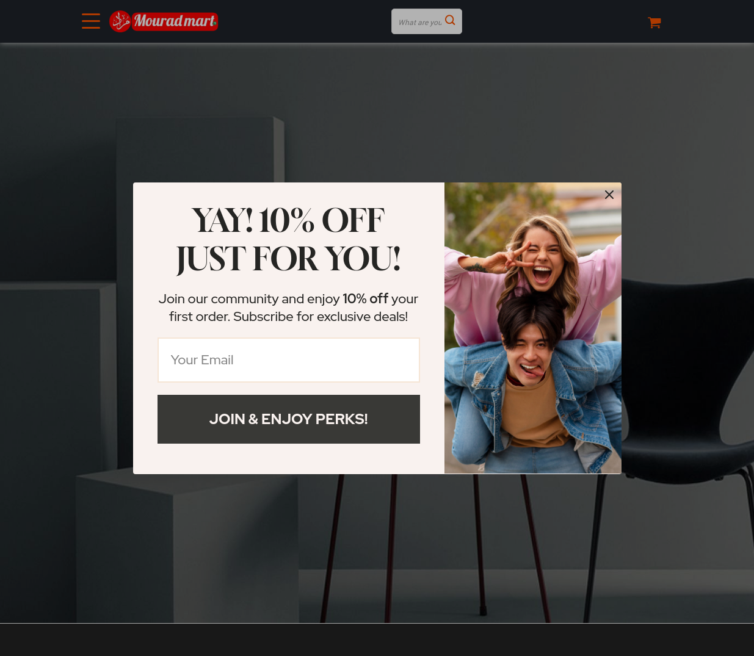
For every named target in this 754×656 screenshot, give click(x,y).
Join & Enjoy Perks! (288, 418)
